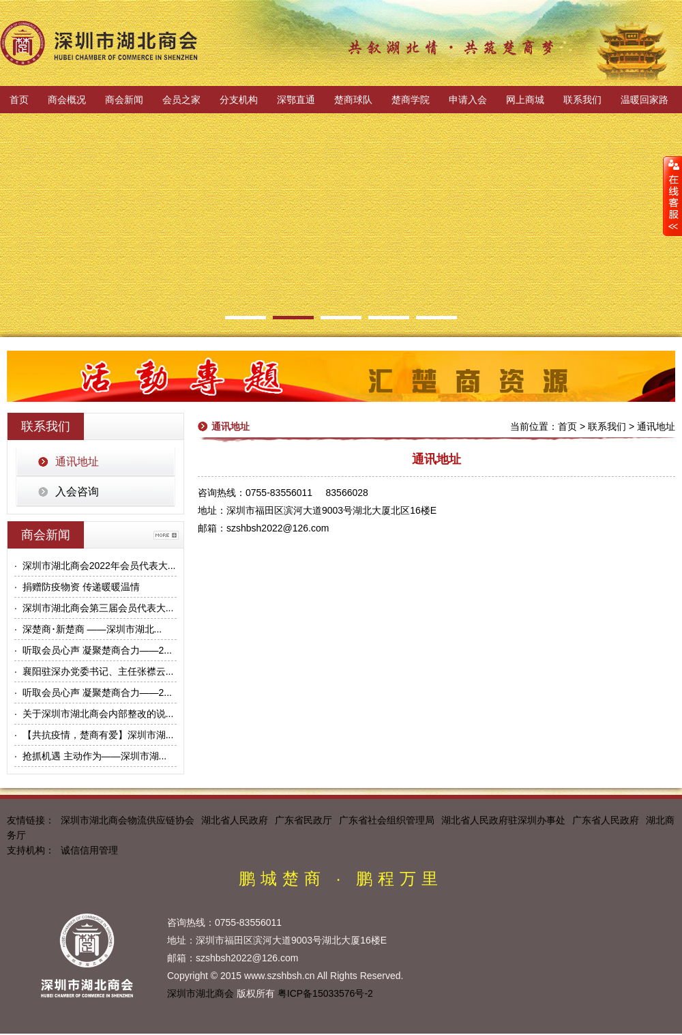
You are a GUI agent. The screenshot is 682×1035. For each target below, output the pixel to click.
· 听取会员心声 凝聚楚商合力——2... (93, 650)
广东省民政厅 (303, 820)
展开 (672, 196)
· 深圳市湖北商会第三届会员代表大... (93, 607)
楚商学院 (410, 99)
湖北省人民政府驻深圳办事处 (503, 820)
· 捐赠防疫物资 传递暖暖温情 (77, 586)
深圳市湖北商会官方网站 (99, 42)
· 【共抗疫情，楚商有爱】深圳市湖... (93, 734)
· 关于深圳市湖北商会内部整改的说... (93, 713)
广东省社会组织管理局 (386, 820)
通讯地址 (77, 461)
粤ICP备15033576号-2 (325, 993)
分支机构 (239, 99)
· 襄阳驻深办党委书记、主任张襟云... (93, 671)
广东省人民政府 (605, 820)
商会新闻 (124, 99)
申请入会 (468, 99)
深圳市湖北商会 (200, 993)
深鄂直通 (296, 99)
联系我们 (582, 99)
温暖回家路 (644, 99)
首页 (19, 99)
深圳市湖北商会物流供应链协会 (127, 820)
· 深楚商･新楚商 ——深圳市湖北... (88, 629)
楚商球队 (353, 99)
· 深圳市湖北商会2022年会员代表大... (94, 565)
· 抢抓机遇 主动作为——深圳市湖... (90, 755)
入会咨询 (77, 491)
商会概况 (67, 99)
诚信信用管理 (89, 850)
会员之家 (181, 99)
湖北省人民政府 (234, 820)
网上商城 (525, 99)
